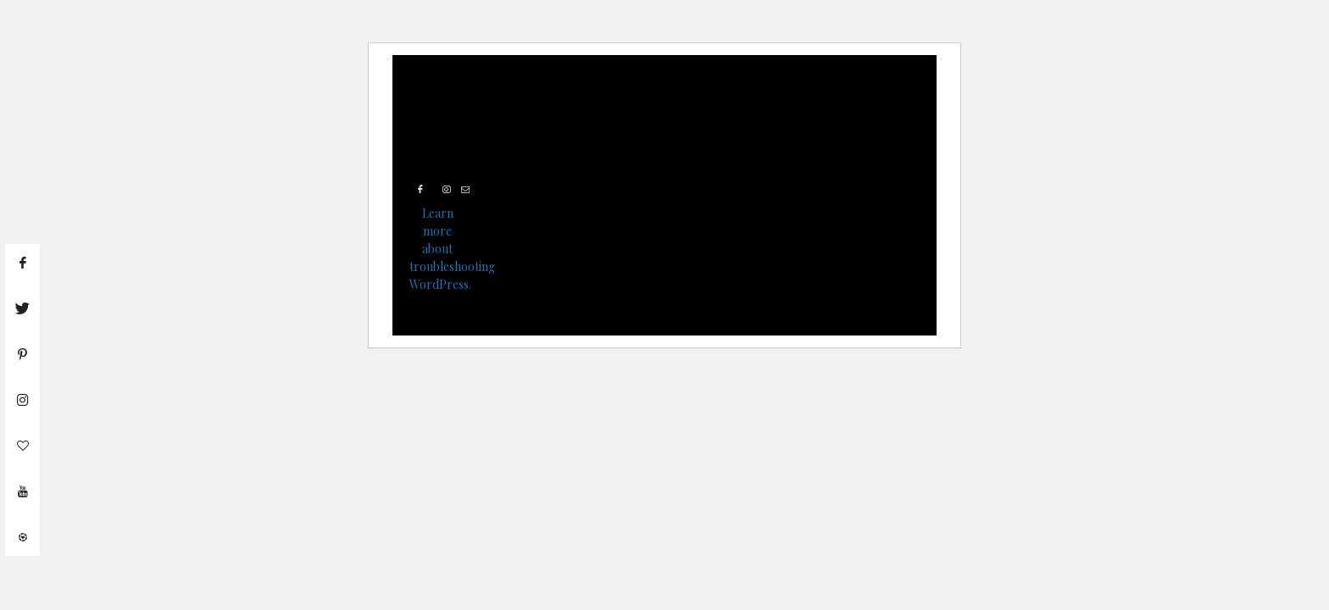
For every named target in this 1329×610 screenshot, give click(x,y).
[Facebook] (421, 190)
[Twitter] (434, 190)
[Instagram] (448, 190)
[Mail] (467, 190)
